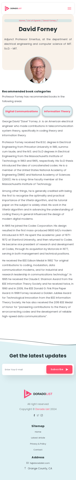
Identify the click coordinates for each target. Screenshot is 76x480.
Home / (23, 20)
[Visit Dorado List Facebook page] (34, 415)
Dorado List (42, 409)
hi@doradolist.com (38, 463)
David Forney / (50, 20)
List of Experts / (35, 20)
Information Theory (57, 111)
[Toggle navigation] (69, 8)
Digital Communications (21, 111)
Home (38, 431)
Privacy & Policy (38, 443)
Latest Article (38, 437)
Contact (38, 449)
